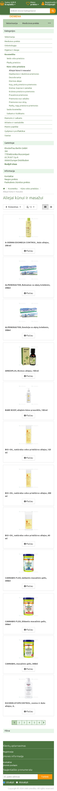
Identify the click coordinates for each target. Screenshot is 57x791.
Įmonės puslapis (10, 765)
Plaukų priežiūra (13, 63)
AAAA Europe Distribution (17, 160)
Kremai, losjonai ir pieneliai (20, 88)
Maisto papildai (11, 127)
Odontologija (10, 45)
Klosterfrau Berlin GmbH (16, 148)
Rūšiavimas (13, 207)
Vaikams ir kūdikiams (15, 114)
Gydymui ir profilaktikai (15, 131)
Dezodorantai (15, 77)
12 (30, 207)
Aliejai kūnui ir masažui (20, 70)
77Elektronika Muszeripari (17, 154)
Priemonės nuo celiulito (19, 99)
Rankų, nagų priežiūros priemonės (23, 106)
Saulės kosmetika (14, 109)
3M (6, 151)
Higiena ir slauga (12, 50)
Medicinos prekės (30, 23)
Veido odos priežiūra (15, 58)
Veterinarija (12, 23)
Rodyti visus (11, 164)
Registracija (8, 752)
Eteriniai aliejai (15, 81)
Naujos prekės (11, 179)
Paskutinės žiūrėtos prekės (17, 182)
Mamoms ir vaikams (13, 118)
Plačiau (28, 251)
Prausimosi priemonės (18, 95)
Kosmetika (10, 54)
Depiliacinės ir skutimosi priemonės (24, 74)
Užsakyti (8, 782)
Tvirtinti (44, 777)
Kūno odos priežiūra (16, 67)
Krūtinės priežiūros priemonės (22, 92)
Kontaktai (9, 176)
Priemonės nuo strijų (18, 102)
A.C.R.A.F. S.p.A (11, 157)
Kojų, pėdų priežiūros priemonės (22, 85)
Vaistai (8, 135)
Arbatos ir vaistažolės (14, 122)
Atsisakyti (22, 782)
